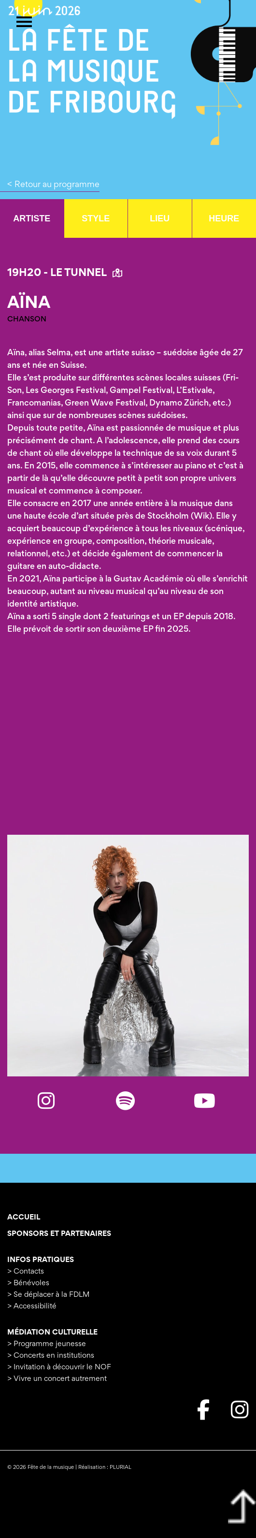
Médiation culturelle (52, 1332)
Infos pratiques (40, 1260)
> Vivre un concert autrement (57, 1379)
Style (96, 218)
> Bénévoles (28, 1283)
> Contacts (25, 1271)
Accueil (23, 1217)
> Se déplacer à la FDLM (48, 1294)
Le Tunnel (86, 273)
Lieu (160, 218)
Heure (224, 218)
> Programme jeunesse (46, 1344)
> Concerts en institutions (50, 1355)
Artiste (31, 218)
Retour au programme (57, 185)
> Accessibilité (32, 1306)
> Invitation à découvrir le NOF (59, 1367)
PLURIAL (120, 1467)
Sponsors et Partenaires (59, 1234)
